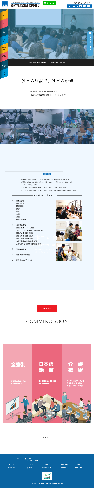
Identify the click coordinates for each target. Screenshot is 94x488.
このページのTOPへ (47, 437)
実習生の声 (29, 468)
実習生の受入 (3, 40)
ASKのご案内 (4, 73)
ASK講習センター (4, 66)
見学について (65, 468)
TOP (4, 15)
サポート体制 (4, 48)
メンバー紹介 (4, 32)
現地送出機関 (4, 56)
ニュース (4, 23)
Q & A (78, 465)
